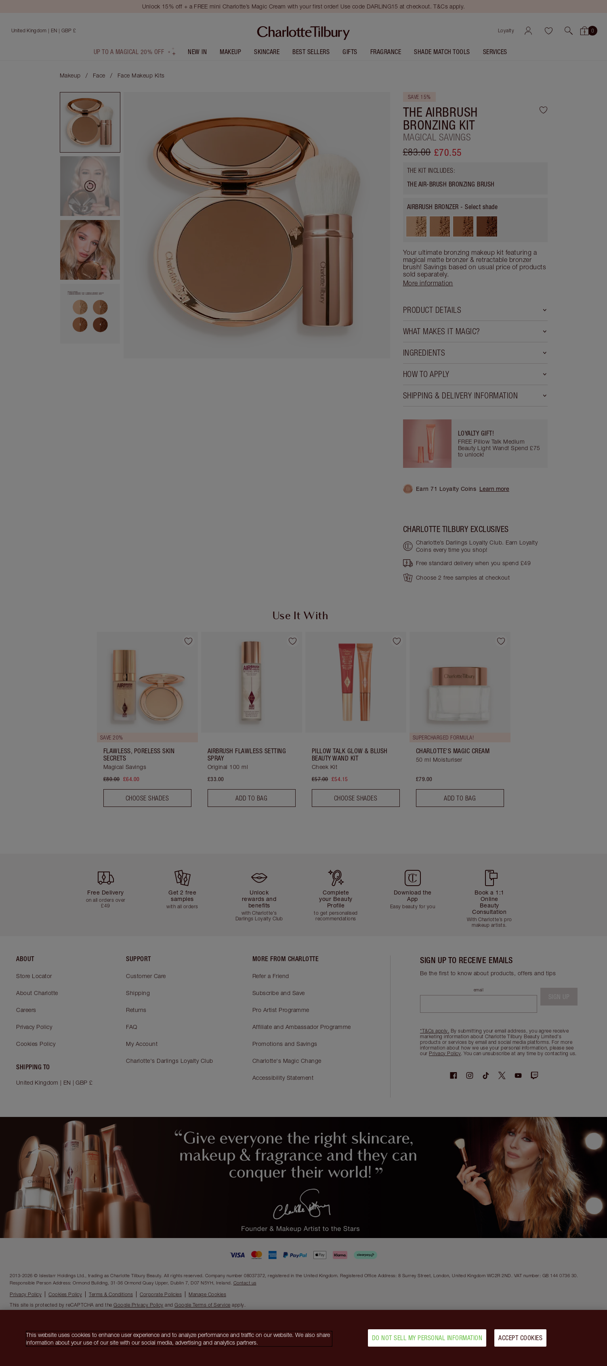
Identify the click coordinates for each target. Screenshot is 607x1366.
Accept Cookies (520, 1337)
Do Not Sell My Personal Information (427, 1337)
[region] (303, 1338)
